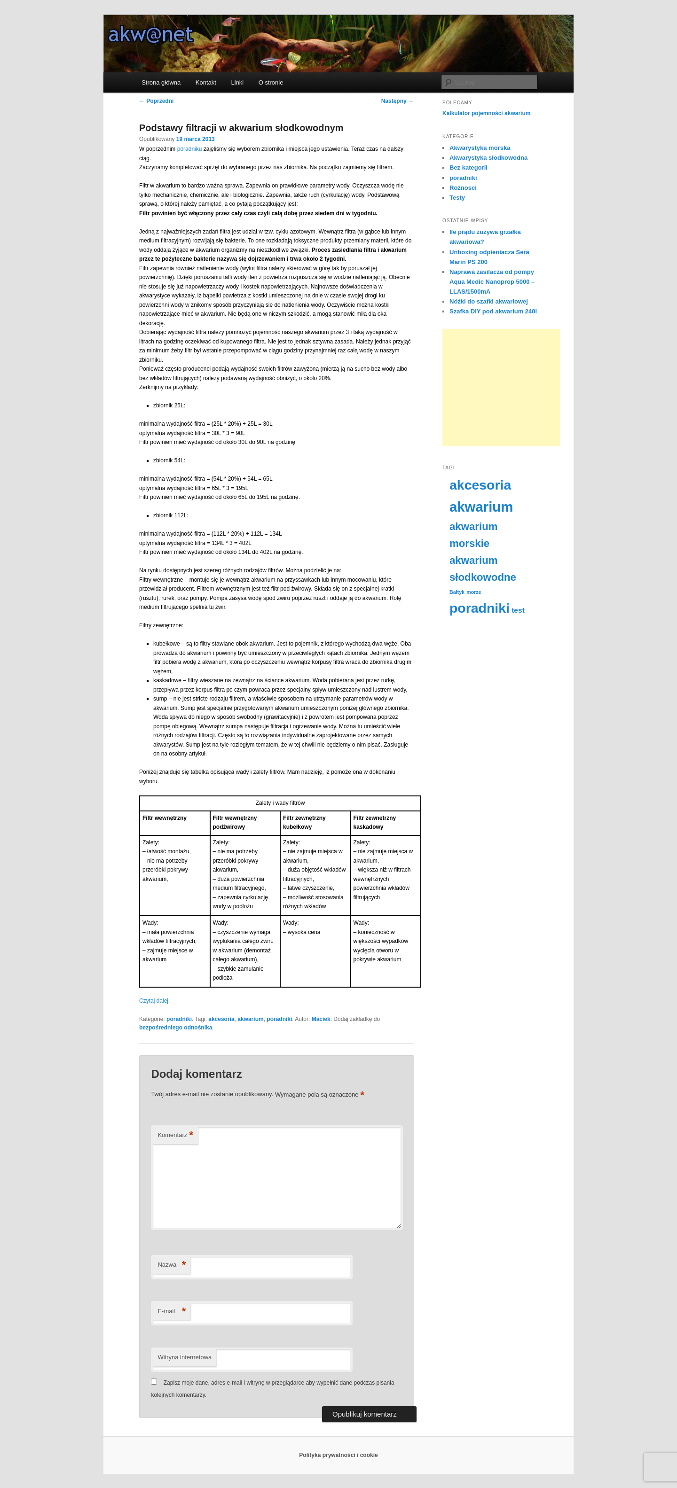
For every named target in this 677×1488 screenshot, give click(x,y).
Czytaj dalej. (154, 1000)
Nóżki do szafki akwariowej (488, 301)
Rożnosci (463, 187)
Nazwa (171, 1265)
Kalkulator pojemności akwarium (486, 113)
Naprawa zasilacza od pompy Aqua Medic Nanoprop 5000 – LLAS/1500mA (492, 281)
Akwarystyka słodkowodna (488, 157)
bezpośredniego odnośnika (175, 1027)
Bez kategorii (468, 167)
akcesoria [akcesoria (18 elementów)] (480, 484)
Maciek (321, 1019)
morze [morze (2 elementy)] (473, 592)
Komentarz (175, 1135)
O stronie (271, 82)
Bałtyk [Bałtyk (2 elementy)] (456, 592)
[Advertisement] (501, 387)
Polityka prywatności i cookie (338, 1455)
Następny (397, 101)
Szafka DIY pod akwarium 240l (493, 311)
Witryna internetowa (184, 1357)
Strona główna (161, 82)
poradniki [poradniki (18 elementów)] (479, 607)
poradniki (179, 1019)
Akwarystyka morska (479, 147)
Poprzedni (156, 101)
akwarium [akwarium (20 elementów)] (481, 506)
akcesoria (221, 1019)
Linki (237, 82)
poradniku (189, 149)
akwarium (250, 1019)
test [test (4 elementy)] (518, 610)
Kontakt (206, 82)
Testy (457, 197)
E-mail (171, 1311)
